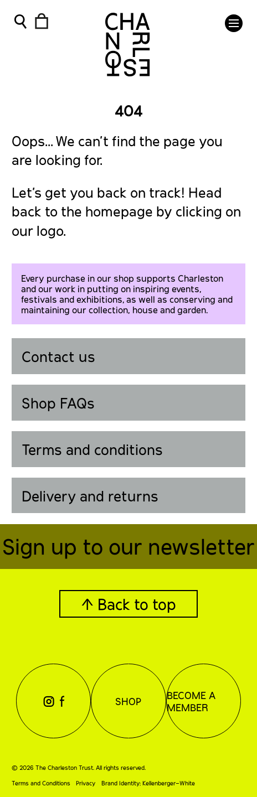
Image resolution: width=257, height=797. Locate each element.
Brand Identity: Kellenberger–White (148, 782)
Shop (128, 701)
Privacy (85, 782)
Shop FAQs (58, 402)
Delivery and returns (90, 495)
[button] (233, 23)
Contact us (58, 356)
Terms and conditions (92, 449)
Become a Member (191, 701)
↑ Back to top (128, 604)
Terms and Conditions (41, 782)
